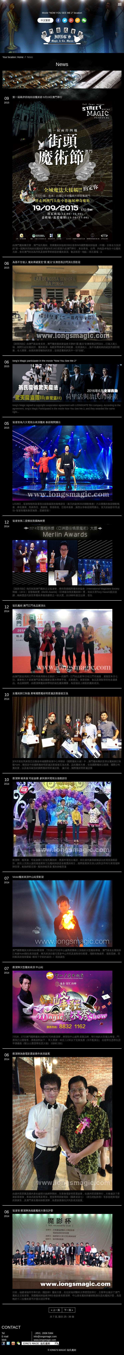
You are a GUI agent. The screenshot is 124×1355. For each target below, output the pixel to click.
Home (20, 57)
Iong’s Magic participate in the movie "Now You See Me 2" (44, 360)
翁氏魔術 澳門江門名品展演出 (29, 605)
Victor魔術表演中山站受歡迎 (28, 876)
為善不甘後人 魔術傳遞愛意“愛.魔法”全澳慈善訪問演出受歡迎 (46, 262)
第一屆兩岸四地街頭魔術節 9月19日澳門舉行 (37, 97)
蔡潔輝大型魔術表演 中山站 (27, 967)
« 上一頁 (55, 1310)
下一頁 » (68, 1310)
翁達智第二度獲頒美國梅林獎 (28, 520)
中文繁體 (45, 20)
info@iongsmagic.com (45, 1336)
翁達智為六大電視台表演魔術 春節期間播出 (36, 422)
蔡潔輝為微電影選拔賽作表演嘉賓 (31, 1053)
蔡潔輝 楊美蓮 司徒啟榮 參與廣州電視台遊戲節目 (39, 778)
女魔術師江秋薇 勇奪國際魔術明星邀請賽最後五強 (40, 693)
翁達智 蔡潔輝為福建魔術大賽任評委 (32, 1210)
